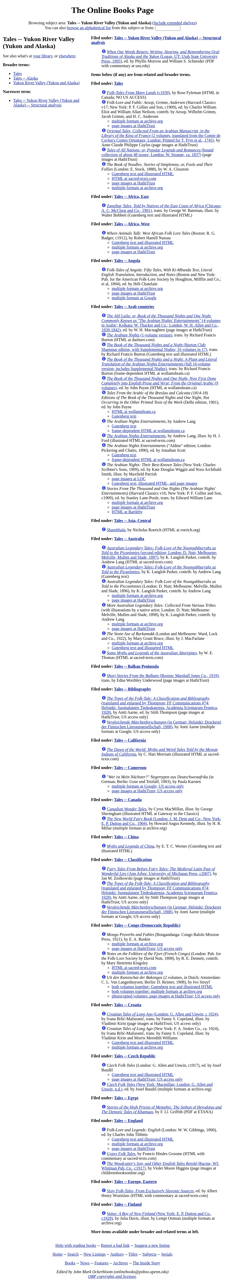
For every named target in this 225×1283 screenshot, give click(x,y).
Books (70, 1263)
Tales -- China (126, 837)
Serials (167, 1254)
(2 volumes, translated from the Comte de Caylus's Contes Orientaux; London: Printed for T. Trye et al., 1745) (161, 135)
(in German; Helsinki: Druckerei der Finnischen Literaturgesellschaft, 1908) (161, 724)
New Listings (94, 1254)
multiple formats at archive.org (137, 121)
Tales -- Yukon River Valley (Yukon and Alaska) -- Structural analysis (46, 102)
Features (101, 1263)
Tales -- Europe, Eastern (135, 1181)
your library (42, 56)
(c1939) (138, 92)
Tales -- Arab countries (134, 306)
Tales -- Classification (133, 859)
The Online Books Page (112, 10)
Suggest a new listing (151, 1245)
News (84, 1263)
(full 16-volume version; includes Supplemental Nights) (159, 364)
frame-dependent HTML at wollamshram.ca (148, 430)
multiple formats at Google (134, 298)
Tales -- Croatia (127, 1005)
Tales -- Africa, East (131, 196)
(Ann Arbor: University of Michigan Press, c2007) (158, 871)
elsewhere (67, 56)
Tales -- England (128, 1120)
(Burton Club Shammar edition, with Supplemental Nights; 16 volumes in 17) (154, 347)
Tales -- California (130, 740)
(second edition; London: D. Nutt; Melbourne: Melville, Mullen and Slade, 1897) (159, 552)
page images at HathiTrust (133, 126)
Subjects (149, 1254)
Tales (17, 73)
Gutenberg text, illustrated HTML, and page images (154, 483)
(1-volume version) (139, 335)
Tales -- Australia (129, 538)
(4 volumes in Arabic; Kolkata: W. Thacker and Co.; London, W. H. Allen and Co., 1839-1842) (161, 323)
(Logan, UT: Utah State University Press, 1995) (160, 56)
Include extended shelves (174, 23)
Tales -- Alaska (25, 78)
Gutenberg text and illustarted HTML (143, 648)
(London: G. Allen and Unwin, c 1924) (162, 1014)
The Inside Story (146, 1263)
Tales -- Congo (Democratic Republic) (147, 925)
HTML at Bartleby (127, 512)
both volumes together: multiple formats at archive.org (157, 991)
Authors (117, 1254)
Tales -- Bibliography (132, 689)
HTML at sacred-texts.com (134, 178)
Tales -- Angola (127, 260)
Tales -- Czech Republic (135, 1056)
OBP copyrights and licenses (112, 1276)
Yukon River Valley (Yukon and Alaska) (46, 83)
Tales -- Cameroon (130, 767)
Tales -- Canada (128, 799)
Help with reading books (75, 1245)
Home (57, 1254)
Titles (133, 1254)
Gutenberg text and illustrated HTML (143, 174)
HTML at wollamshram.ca (134, 411)
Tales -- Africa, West (132, 224)
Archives (120, 1263)
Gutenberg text (124, 416)
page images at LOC (129, 479)
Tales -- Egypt (126, 1098)
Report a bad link (115, 1245)
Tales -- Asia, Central (132, 520)
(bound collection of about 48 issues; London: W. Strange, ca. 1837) (157, 152)
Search (73, 1254)
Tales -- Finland (128, 1204)
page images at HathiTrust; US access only (147, 791)
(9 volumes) (160, 383)
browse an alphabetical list (89, 28)
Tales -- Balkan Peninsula (136, 666)
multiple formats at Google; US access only (148, 786)
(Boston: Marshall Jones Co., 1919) (163, 675)
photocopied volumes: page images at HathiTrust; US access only (166, 996)
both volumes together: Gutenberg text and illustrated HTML (162, 987)
